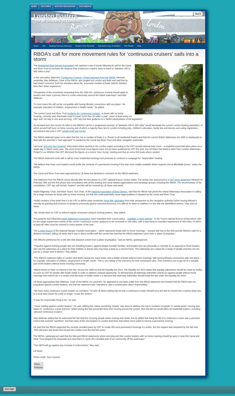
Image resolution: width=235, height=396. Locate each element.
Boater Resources (65, 6)
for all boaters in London (57, 21)
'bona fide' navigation (114, 200)
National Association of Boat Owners (109, 191)
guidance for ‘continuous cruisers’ (83, 113)
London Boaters (55, 16)
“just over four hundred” (54, 146)
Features (46, 6)
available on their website (139, 219)
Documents (85, 6)
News (34, 6)
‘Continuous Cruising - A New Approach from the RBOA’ (88, 77)
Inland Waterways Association (76, 219)
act (50, 345)
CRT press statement (179, 179)
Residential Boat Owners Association (56, 65)
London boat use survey (73, 131)
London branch (45, 231)
